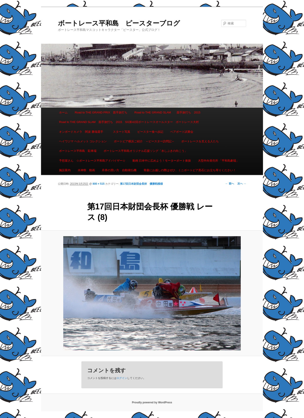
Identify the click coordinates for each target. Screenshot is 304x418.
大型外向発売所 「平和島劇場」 (218, 160)
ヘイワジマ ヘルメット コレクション (83, 141)
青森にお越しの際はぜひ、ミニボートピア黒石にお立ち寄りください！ (190, 170)
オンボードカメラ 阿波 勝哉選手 (82, 131)
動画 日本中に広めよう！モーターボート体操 (161, 160)
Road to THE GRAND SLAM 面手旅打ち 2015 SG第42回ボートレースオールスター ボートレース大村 (129, 122)
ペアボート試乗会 (181, 131)
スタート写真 (121, 131)
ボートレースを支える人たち (200, 141)
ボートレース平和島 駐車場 (78, 151)
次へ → (241, 183)
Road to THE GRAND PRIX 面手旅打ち (101, 112)
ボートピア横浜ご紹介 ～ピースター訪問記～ (144, 141)
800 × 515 (99, 183)
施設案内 (65, 170)
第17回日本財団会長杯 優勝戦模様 (141, 183)
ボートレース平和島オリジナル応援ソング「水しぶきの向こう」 (145, 151)
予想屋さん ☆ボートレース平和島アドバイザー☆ (92, 160)
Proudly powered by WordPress (152, 402)
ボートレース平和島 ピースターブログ (119, 23)
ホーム (63, 112)
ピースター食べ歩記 (150, 131)
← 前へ (229, 183)
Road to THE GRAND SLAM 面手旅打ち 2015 (167, 112)
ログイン (121, 378)
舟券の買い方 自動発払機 (119, 170)
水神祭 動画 (86, 170)
